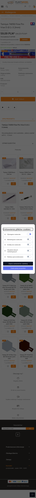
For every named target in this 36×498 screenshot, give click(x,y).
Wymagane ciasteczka (13, 234)
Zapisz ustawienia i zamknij (18, 264)
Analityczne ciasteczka (14, 244)
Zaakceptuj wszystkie (18, 268)
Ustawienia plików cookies (16, 229)
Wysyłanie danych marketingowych (12, 250)
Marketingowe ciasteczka (14, 239)
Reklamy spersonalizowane (15, 257)
